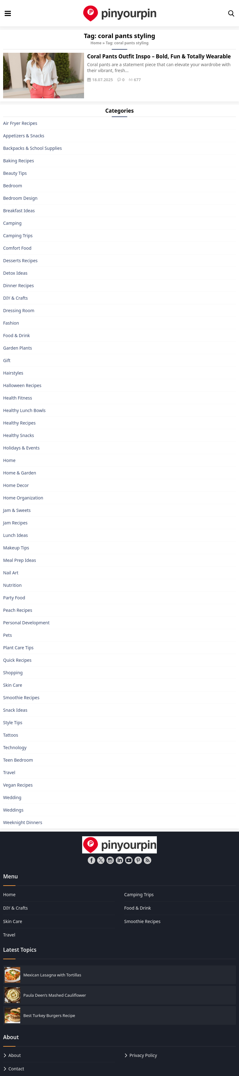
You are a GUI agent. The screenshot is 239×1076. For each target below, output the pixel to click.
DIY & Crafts (15, 298)
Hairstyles (13, 373)
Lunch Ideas (15, 535)
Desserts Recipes (20, 260)
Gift (7, 360)
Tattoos (10, 735)
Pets (7, 635)
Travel (9, 772)
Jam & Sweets (17, 510)
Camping (12, 223)
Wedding (12, 797)
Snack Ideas (15, 710)
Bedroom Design (20, 198)
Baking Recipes (18, 161)
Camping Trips (18, 235)
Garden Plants (17, 348)
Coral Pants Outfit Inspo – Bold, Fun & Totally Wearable (159, 56)
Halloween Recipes (22, 385)
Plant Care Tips (18, 648)
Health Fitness (17, 398)
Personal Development (26, 623)
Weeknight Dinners (22, 822)
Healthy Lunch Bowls (24, 410)
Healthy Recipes (19, 423)
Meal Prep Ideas (19, 560)
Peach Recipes (17, 610)
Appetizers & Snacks (23, 136)
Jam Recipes (15, 523)
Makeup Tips (16, 548)
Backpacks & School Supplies (32, 148)
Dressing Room (18, 310)
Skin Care (12, 685)
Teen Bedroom (18, 760)
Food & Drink (16, 335)
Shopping (13, 673)
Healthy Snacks (18, 435)
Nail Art (10, 573)
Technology (14, 747)
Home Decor (16, 485)
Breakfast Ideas (19, 211)
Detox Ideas (15, 273)
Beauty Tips (15, 173)
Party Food (14, 598)
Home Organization (23, 498)
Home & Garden (19, 473)
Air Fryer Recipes (20, 123)
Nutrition (12, 585)
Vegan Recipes (18, 785)
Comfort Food (17, 248)
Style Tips (12, 722)
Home (96, 43)
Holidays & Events (21, 448)
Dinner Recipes (18, 285)
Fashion (11, 323)
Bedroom (12, 186)
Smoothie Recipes (21, 697)
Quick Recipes (17, 660)
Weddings (13, 810)
